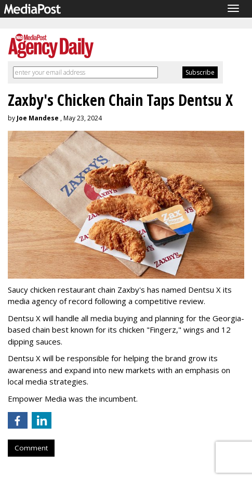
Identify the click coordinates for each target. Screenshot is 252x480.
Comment (31, 447)
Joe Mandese (38, 118)
